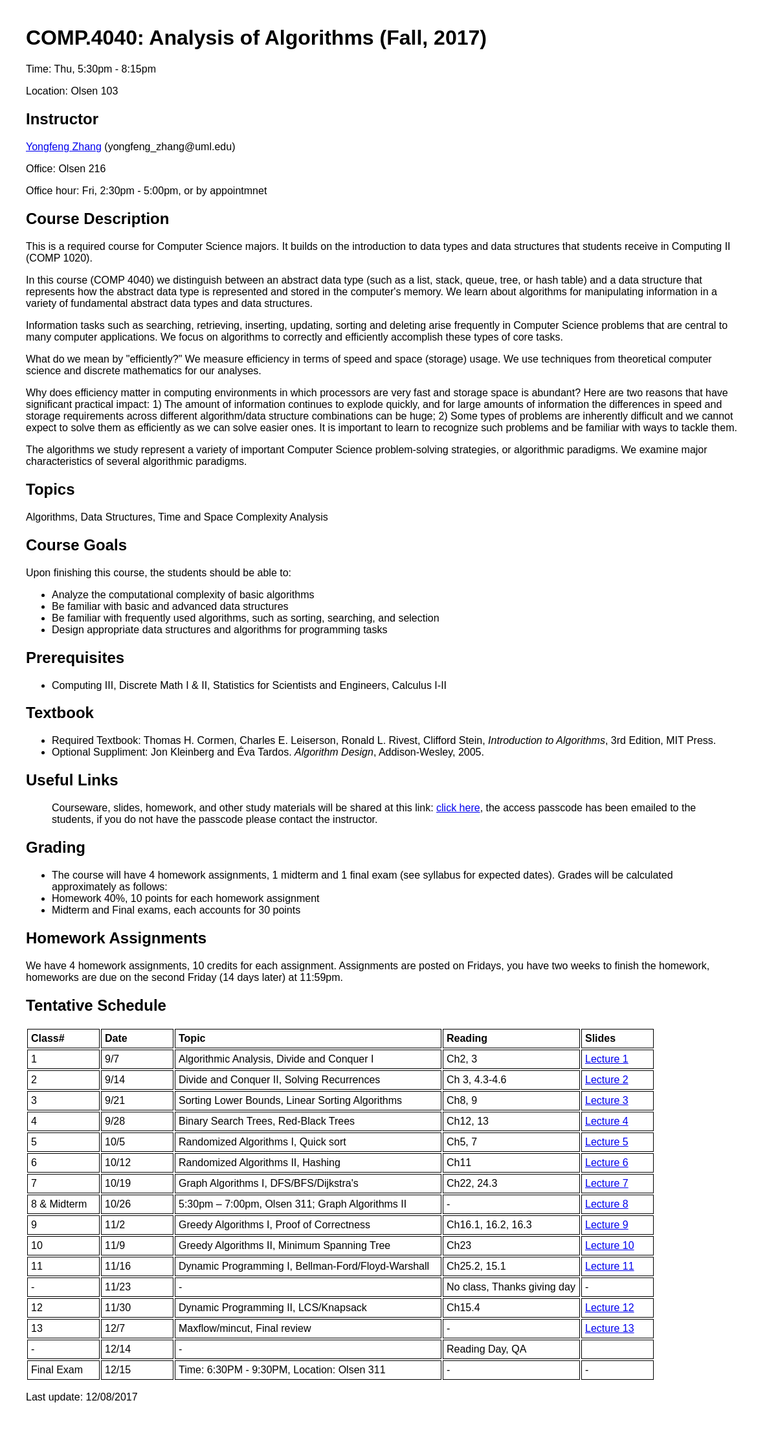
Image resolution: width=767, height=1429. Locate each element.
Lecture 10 (609, 1245)
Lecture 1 (606, 1058)
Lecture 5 (606, 1141)
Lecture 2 (606, 1079)
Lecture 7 (606, 1183)
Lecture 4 (606, 1121)
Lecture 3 (606, 1100)
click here (458, 807)
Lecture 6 (606, 1162)
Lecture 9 (606, 1224)
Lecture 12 (609, 1307)
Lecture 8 (606, 1204)
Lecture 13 (609, 1328)
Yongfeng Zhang (64, 146)
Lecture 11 (609, 1266)
